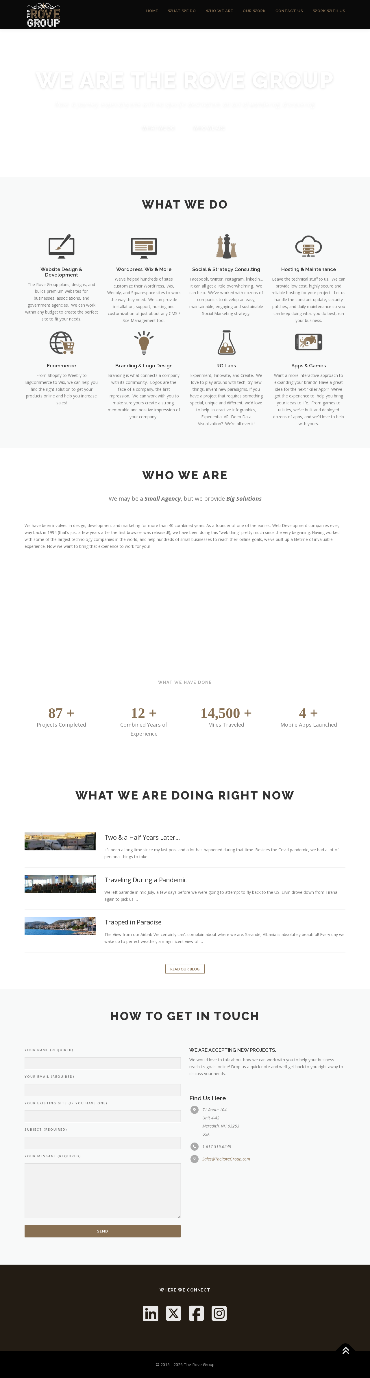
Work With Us (329, 14)
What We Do (182, 14)
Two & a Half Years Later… (142, 979)
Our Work (254, 14)
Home (152, 14)
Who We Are (219, 14)
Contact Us (289, 14)
